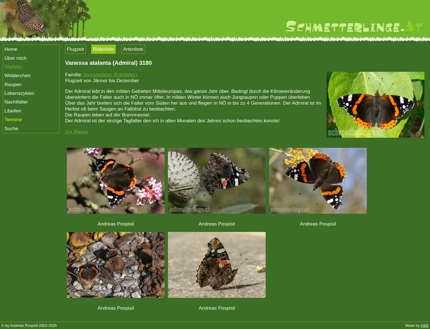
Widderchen (17, 75)
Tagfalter (13, 67)
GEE (425, 325)
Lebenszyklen (19, 93)
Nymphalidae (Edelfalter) (110, 74)
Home (10, 49)
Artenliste (133, 49)
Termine (13, 119)
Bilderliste (103, 49)
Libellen (12, 111)
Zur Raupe (76, 131)
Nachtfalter (16, 102)
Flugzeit (75, 49)
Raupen (13, 84)
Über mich (15, 58)
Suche (11, 128)
